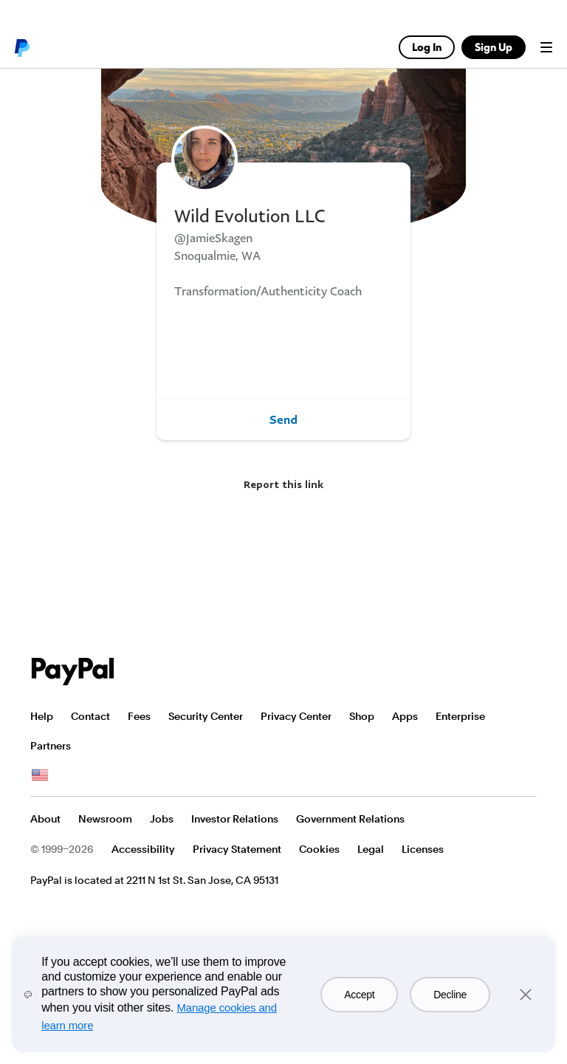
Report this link (283, 484)
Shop (361, 716)
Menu (546, 47)
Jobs (161, 819)
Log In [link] (426, 47)
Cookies (319, 849)
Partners (50, 746)
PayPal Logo (73, 671)
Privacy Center (296, 716)
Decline (450, 994)
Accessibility (143, 849)
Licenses (423, 849)
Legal (370, 849)
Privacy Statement (237, 849)
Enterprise (460, 716)
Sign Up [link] (493, 47)
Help (41, 716)
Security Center (205, 716)
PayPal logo (21, 47)
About (45, 819)
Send (283, 419)
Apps (405, 716)
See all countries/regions (40, 775)
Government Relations (350, 819)
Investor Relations (234, 819)
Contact (90, 716)
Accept (359, 994)
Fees (139, 716)
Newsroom (105, 819)
